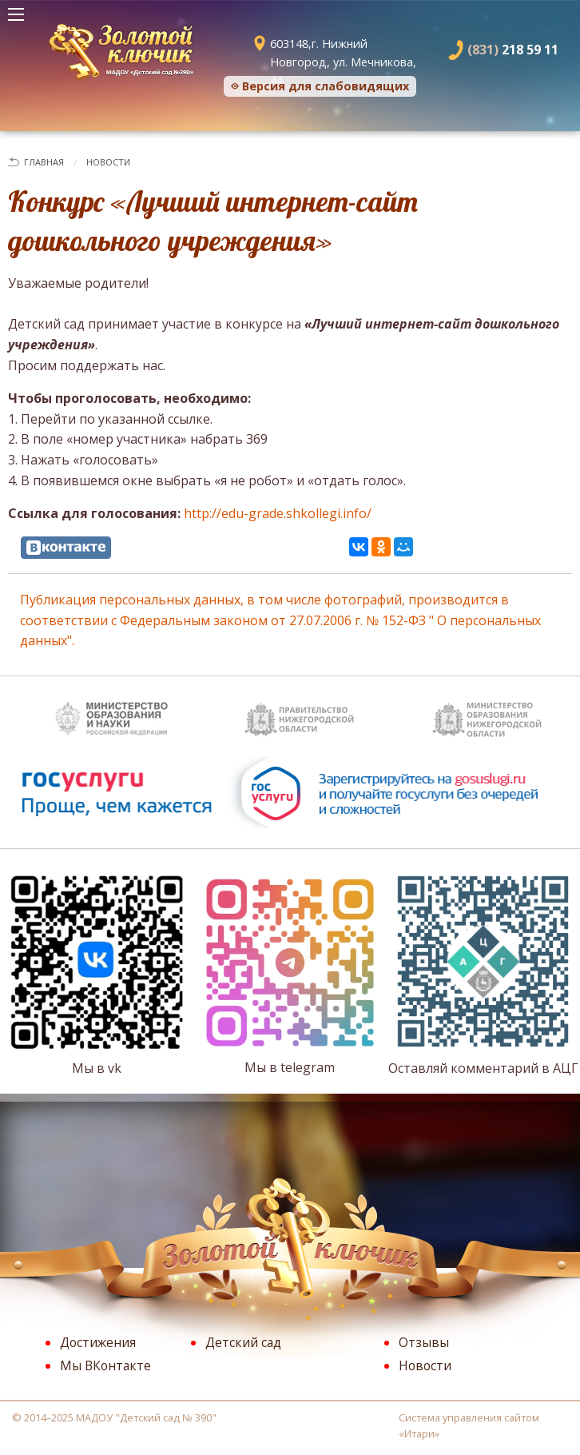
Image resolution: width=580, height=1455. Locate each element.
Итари (419, 1433)
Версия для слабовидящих (325, 86)
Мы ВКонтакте (105, 1365)
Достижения (98, 1342)
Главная (44, 162)
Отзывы (424, 1342)
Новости (108, 162)
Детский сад (243, 1342)
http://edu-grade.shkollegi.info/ (277, 513)
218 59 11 (512, 49)
